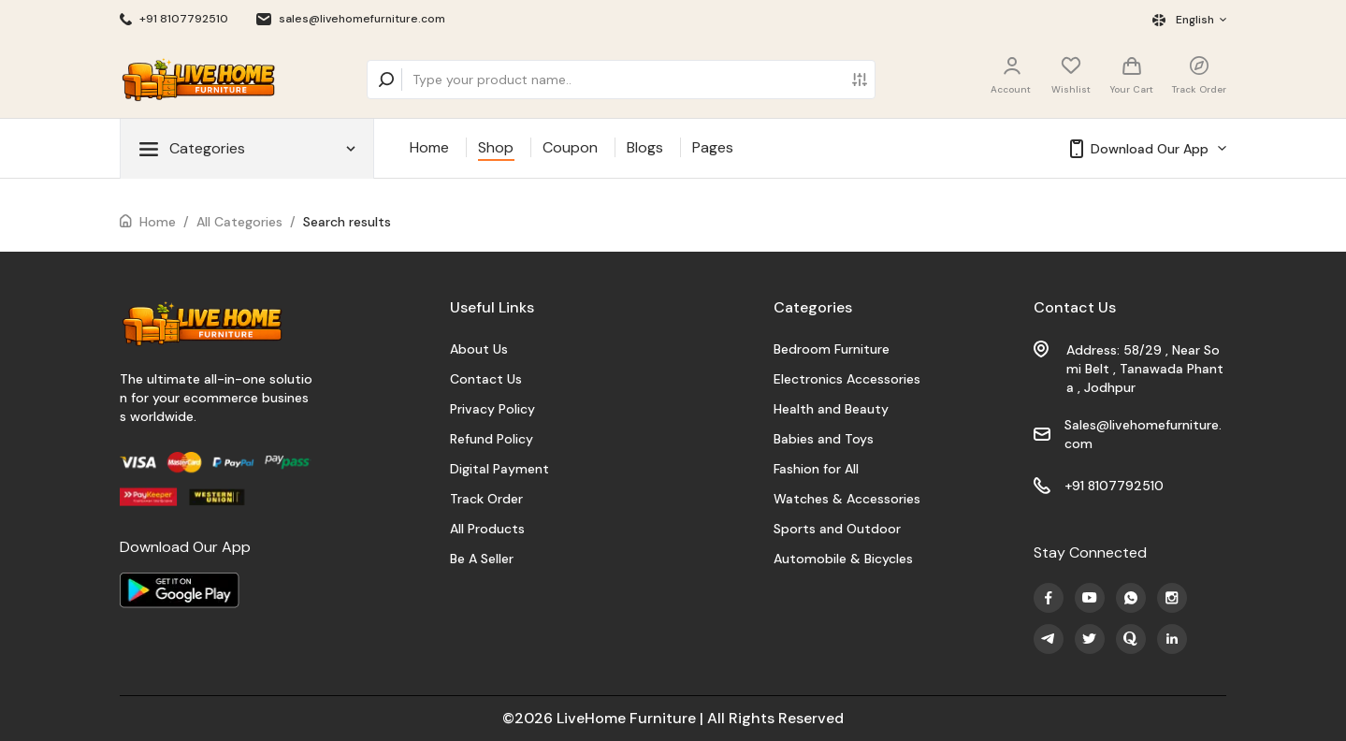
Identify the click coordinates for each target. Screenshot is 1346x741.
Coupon (570, 147)
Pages (712, 147)
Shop (496, 147)
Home (429, 147)
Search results (347, 221)
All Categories (239, 221)
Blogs (645, 147)
